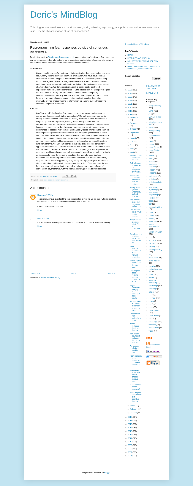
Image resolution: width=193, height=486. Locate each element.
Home (73, 273)
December (134, 117)
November (134, 123)
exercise (152, 198)
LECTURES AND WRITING (138, 58)
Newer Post (35, 273)
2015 (130, 424)
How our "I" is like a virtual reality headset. (135, 213)
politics (151, 277)
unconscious (154, 328)
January (133, 413)
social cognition (155, 310)
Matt (39, 219)
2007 (130, 452)
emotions (152, 173)
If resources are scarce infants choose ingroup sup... (135, 375)
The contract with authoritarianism (135, 317)
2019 (130, 111)
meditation (153, 243)
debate (151, 155)
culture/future (154, 147)
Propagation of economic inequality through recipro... (135, 179)
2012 (130, 435)
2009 (130, 445)
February (134, 409)
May (132, 149)
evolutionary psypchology (154, 194)
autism (151, 127)
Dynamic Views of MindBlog (137, 44)
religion (152, 292)
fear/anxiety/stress (61, 180)
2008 (130, 449)
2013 (130, 431)
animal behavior (155, 117)
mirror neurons (154, 261)
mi (150, 255)
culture (151, 144)
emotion (152, 170)
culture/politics (154, 150)
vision (151, 331)
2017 (130, 417)
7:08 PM (49, 195)
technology (153, 322)
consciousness (155, 136)
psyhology (153, 289)
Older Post (111, 273)
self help (152, 298)
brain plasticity (49, 180)
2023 (130, 97)
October (133, 129)
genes (151, 218)
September (134, 132)
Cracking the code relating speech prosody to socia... (135, 276)
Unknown (41, 195)
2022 (130, 100)
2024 (130, 93)
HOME (130, 55)
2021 (130, 104)
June (132, 145)
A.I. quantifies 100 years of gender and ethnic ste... (135, 306)
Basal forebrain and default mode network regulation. (135, 251)
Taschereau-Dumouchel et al (61, 57)
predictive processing (153, 281)
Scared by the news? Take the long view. (135, 264)
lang (150, 237)
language (152, 240)
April (132, 152)
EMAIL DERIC (152, 93)
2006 (130, 456)
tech (150, 319)
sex (150, 304)
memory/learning (155, 249)
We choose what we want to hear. (134, 349)
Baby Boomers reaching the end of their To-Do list (136, 238)
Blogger (107, 473)
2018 (130, 114)
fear (150, 204)
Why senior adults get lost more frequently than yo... (135, 338)
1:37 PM (45, 219)
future (151, 212)
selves (151, 301)
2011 (130, 438)
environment (154, 176)
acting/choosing (155, 106)
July (132, 142)
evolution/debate (155, 182)
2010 (130, 442)
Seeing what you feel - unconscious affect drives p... (135, 191)
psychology (153, 286)
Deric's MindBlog (64, 14)
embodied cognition (153, 166)
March (133, 406)
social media (154, 316)
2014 (130, 428)
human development (154, 226)
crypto (151, 141)
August (133, 138)
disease (152, 162)
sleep (151, 307)
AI (149, 114)
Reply (39, 210)
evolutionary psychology (153, 188)
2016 (130, 421)
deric (151, 158)
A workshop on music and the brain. (136, 157)
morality (152, 266)
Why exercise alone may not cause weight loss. (135, 203)
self (150, 295)
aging (151, 111)
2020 (130, 107)
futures (151, 215)
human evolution (155, 232)
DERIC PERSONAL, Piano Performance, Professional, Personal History (143, 67)
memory (152, 246)
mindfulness (153, 258)
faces (151, 201)
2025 (130, 90)
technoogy (153, 325)
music (151, 274)
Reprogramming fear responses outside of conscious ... (136, 361)
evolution (152, 179)
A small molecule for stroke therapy (134, 327)
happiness (153, 221)
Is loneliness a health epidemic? (135, 387)
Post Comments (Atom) (50, 277)
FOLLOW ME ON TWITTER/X (153, 87)
